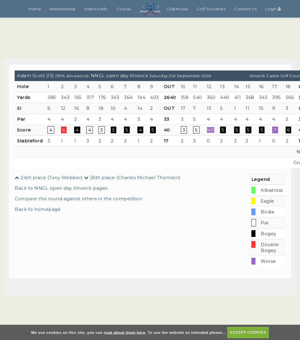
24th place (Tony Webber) (49, 177)
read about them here (124, 332)
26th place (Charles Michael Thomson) (132, 177)
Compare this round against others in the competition (78, 198)
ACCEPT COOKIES (248, 332)
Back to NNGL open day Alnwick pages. (61, 188)
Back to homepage (38, 209)
